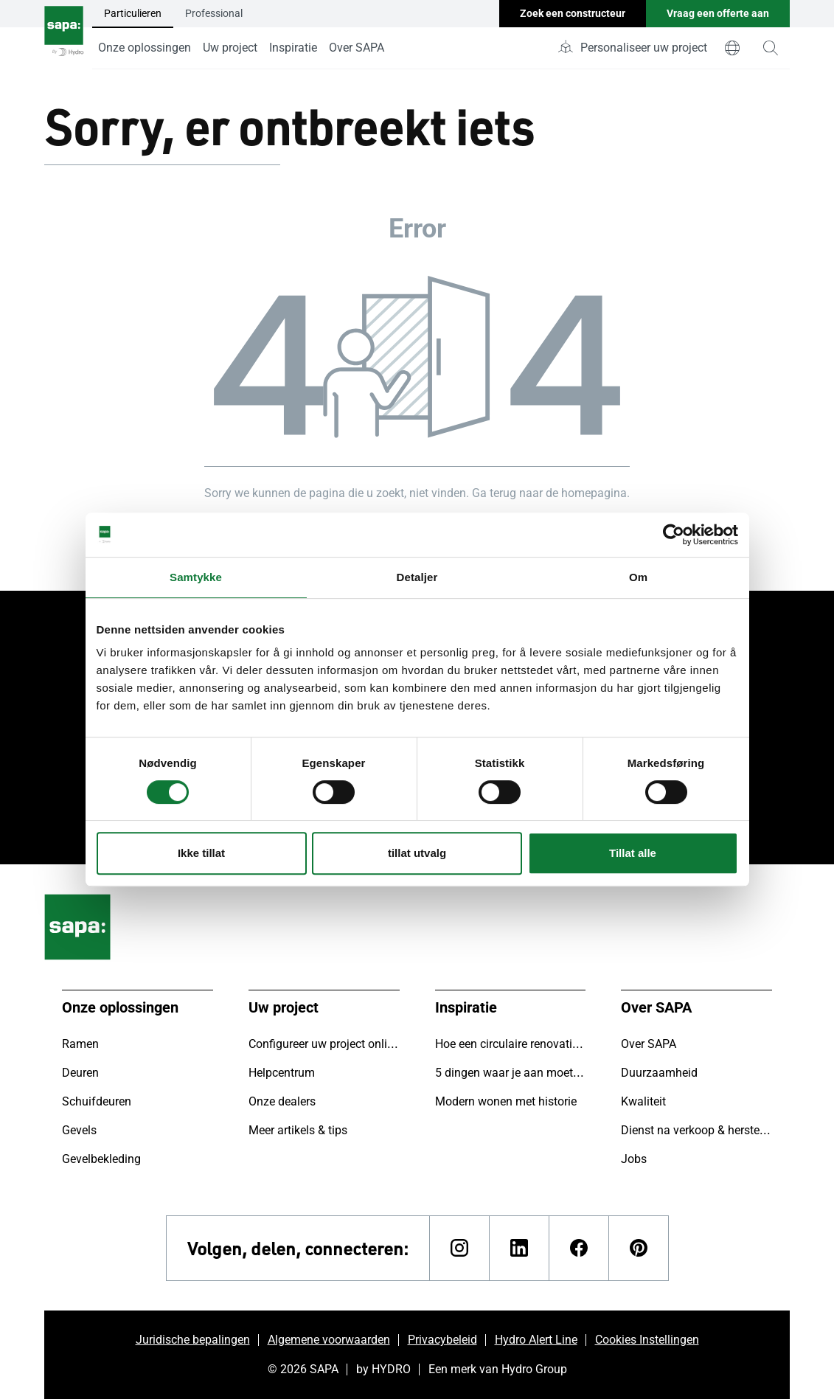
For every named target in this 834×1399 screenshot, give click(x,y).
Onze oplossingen (144, 48)
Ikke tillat (201, 853)
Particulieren (132, 13)
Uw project (230, 48)
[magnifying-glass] (770, 48)
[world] (732, 48)
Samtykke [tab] (196, 577)
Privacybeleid (442, 1340)
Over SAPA (356, 48)
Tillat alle (632, 853)
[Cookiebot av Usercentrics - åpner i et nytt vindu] (673, 535)
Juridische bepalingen (193, 1340)
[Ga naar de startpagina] (63, 34)
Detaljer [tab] (417, 577)
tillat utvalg (417, 853)
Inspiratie (293, 48)
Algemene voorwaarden (329, 1340)
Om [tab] (638, 577)
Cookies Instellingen (647, 1340)
